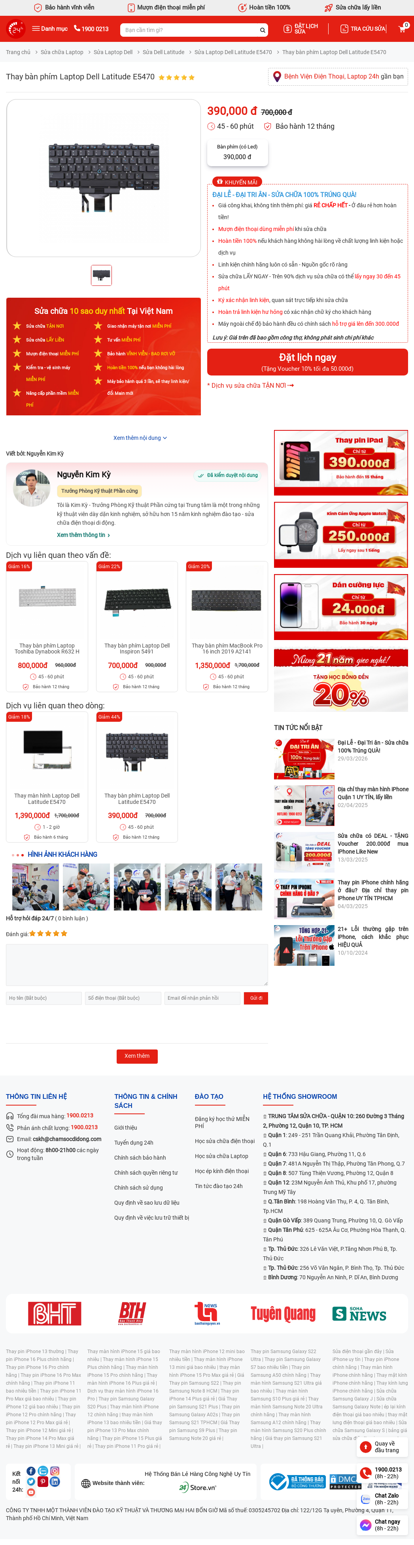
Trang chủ (18, 52)
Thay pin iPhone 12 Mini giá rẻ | (39, 1430)
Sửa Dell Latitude (163, 52)
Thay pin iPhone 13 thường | (37, 1351)
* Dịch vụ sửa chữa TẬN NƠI (246, 385)
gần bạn (344, 76)
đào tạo (209, 1096)
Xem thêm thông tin (81, 535)
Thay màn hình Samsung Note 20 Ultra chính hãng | (287, 1406)
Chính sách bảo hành (140, 1158)
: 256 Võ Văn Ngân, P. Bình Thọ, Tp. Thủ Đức (336, 1268)
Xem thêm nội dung (137, 438)
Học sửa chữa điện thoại (225, 1141)
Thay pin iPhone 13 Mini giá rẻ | (47, 1446)
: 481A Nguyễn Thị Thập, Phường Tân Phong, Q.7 (336, 1163)
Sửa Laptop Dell (113, 52)
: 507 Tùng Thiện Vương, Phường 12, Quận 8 (330, 1173)
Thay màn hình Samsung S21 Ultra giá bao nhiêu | (286, 1383)
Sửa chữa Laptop (62, 52)
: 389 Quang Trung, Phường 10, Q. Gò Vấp (335, 1220)
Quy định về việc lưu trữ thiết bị (151, 1218)
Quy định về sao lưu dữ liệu (147, 1203)
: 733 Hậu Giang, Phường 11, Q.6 (317, 1154)
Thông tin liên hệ (36, 1096)
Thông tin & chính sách (145, 1101)
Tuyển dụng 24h (133, 1143)
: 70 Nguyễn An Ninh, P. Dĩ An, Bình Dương (333, 1277)
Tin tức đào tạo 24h (219, 1186)
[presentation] (66, 1024)
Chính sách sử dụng (138, 1188)
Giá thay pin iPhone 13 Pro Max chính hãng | (124, 1430)
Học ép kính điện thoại (222, 1171)
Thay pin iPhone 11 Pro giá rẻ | (128, 1446)
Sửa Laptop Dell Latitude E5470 (233, 52)
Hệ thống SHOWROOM (300, 1096)
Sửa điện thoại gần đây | (359, 1351)
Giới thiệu (125, 1127)
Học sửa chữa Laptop (221, 1156)
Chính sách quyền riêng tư (146, 1173)
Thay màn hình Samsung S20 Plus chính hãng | (288, 1430)
